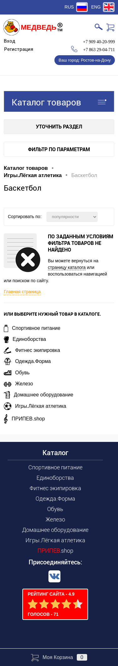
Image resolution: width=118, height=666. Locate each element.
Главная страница (22, 291)
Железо (18, 383)
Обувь (17, 372)
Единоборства (25, 339)
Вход (9, 41)
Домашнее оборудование (38, 394)
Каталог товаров (59, 101)
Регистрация (18, 49)
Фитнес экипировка (32, 350)
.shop (55, 550)
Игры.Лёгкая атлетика (35, 406)
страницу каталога (67, 267)
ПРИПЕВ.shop (24, 418)
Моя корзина (59, 657)
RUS (69, 6)
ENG (96, 6)
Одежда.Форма (27, 361)
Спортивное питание (32, 328)
